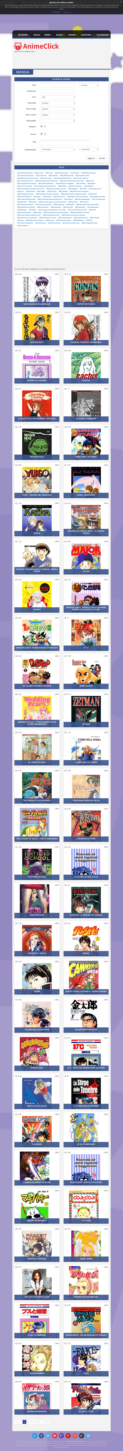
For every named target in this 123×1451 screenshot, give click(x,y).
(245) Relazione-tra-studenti (35, 220)
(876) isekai (49, 173)
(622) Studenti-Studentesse (63, 178)
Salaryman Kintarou (86, 1030)
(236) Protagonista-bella (89, 223)
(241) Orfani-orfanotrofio (25, 223)
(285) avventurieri (43, 207)
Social (36, 35)
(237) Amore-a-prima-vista (71, 223)
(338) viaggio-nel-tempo (97, 196)
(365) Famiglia (63, 191)
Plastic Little (86, 1411)
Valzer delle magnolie (37, 1030)
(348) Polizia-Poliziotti (24, 196)
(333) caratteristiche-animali (26, 199)
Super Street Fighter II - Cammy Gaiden (86, 991)
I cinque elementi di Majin (36, 1182)
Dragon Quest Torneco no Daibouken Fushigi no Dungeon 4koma (86, 608)
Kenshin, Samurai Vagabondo (86, 342)
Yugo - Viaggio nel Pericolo (37, 495)
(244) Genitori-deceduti (63, 220)
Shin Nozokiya (37, 915)
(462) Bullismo (88, 186)
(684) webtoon (53, 175)
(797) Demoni (75, 173)
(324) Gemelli (68, 199)
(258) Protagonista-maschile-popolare (56, 212)
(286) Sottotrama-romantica (26, 207)
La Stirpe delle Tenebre (86, 1106)
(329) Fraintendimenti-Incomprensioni (50, 199)
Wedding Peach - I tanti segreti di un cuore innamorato (37, 723)
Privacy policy (64, 1447)
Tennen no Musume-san (86, 1297)
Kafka (37, 533)
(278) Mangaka (22, 210)
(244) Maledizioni (78, 220)
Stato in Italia (31, 109)
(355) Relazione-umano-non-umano (47, 194)
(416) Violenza (52, 191)
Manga (60, 35)
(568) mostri (90, 181)
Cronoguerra (36, 1373)
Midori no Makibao (37, 1221)
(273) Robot (33, 210)
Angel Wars (86, 1259)
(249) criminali (94, 217)
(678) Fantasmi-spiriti (82, 175)
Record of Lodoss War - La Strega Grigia (86, 532)
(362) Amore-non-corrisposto (79, 191)
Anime (48, 35)
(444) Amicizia (30, 191)
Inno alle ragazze (37, 1106)
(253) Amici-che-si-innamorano (27, 217)
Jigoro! (37, 610)
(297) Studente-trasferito (44, 204)
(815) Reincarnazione (62, 173)
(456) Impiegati (73, 188)
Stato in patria (30, 115)
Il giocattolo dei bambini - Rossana (37, 419)
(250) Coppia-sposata (81, 217)
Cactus (86, 380)
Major (86, 571)
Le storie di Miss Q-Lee (86, 877)
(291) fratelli (70, 204)
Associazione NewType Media (74, 1441)
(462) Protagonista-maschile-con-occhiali (30, 188)
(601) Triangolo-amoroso (25, 181)
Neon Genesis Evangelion (36, 304)
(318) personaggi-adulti (82, 199)
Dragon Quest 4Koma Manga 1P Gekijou (37, 648)
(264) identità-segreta (24, 212)
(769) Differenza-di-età (88, 173)
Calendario (104, 35)
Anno (34, 97)
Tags (34, 142)
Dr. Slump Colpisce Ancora (36, 686)
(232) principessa (22, 225)
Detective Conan (86, 304)
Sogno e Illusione (36, 380)
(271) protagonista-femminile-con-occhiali (52, 210)
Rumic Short (86, 686)
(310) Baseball (22, 202)
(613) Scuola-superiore (80, 178)
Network (24, 35)
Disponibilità (31, 121)
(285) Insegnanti (56, 207)
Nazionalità (32, 103)
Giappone (87, 35)
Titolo (34, 85)
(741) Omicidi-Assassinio (25, 175)
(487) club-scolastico (75, 186)
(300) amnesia (73, 202)
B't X (86, 648)
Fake (86, 1373)
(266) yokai (92, 210)
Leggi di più (67, 12)
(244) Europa (50, 220)
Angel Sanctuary (86, 495)
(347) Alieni (37, 196)
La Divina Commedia (86, 419)
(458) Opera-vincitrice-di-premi (56, 188)
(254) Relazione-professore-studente (73, 215)
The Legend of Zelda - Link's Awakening (37, 839)
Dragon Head (37, 457)
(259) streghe (37, 212)
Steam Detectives (86, 839)
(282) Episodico (80, 207)
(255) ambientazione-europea (79, 212)
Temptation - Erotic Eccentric (86, 1182)
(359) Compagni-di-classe (25, 194)
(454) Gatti (83, 188)
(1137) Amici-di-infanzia (25, 173)
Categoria (32, 127)
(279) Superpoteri (93, 207)
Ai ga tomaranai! (86, 1144)
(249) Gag (20, 220)
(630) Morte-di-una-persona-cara (28, 178)
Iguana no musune (36, 1411)
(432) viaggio (41, 191)
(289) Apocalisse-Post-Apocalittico (87, 204)
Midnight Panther (37, 1259)
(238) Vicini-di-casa (54, 223)
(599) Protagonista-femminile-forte (46, 181)
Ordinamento (30, 150)
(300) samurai (84, 202)
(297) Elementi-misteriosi (25, 204)
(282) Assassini (68, 207)
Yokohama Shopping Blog (86, 800)
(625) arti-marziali (46, 178)
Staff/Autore (31, 91)
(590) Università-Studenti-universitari (72, 181)
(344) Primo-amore (59, 196)
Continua (56, 12)
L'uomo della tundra (86, 762)
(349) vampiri (92, 194)
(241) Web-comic (40, 223)
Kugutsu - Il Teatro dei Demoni (86, 915)
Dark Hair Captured (86, 457)
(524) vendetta (81, 183)
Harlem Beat (37, 342)
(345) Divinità (47, 196)
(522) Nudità (91, 183)
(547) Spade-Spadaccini (46, 183)
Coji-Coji (86, 1221)
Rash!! (86, 953)
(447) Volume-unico (95, 188)
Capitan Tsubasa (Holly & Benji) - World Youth (37, 570)
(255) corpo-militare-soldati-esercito (29, 215)
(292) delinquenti (59, 204)
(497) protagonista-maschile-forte (45, 186)
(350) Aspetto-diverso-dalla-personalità (74, 194)
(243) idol (89, 220)
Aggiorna (91, 158)
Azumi (37, 991)
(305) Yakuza (32, 202)
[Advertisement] (61, 61)
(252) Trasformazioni (65, 217)
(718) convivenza (41, 175)
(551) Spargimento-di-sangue (27, 183)
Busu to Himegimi (37, 1335)
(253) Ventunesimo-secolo (48, 217)
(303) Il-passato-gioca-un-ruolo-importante (53, 202)
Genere (33, 134)
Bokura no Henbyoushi (37, 1297)
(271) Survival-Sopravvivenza (77, 210)
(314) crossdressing (98, 199)
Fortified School (37, 877)
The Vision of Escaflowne (37, 800)
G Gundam (37, 1144)
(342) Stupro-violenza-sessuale (77, 196)
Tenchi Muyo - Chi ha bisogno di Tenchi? (86, 1335)
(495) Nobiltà (62, 186)
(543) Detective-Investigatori (65, 183)
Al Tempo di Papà (37, 762)
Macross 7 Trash (37, 953)
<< (17, 1422)
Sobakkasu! (37, 1068)
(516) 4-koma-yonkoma (25, 186)
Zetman (86, 724)
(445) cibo (20, 191)
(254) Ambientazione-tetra (51, 215)
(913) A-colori (39, 173)
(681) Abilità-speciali (67, 175)
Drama (73, 35)
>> (47, 1422)
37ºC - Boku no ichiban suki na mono (86, 1068)
